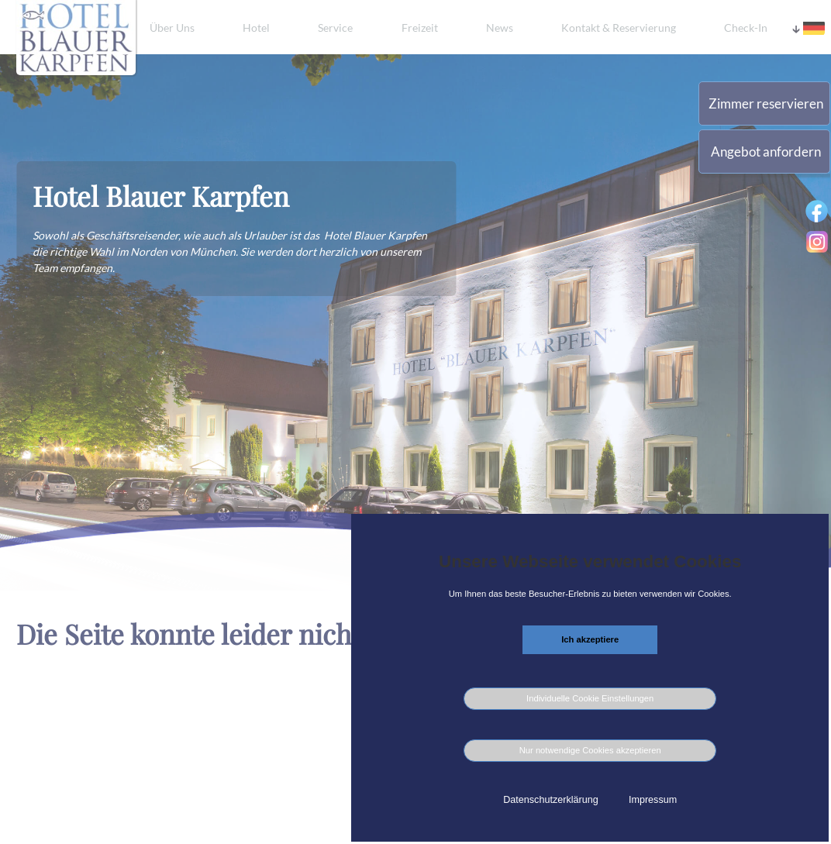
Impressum (653, 799)
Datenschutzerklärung (550, 799)
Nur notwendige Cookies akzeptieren (590, 750)
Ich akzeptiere (590, 639)
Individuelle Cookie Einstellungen (589, 698)
